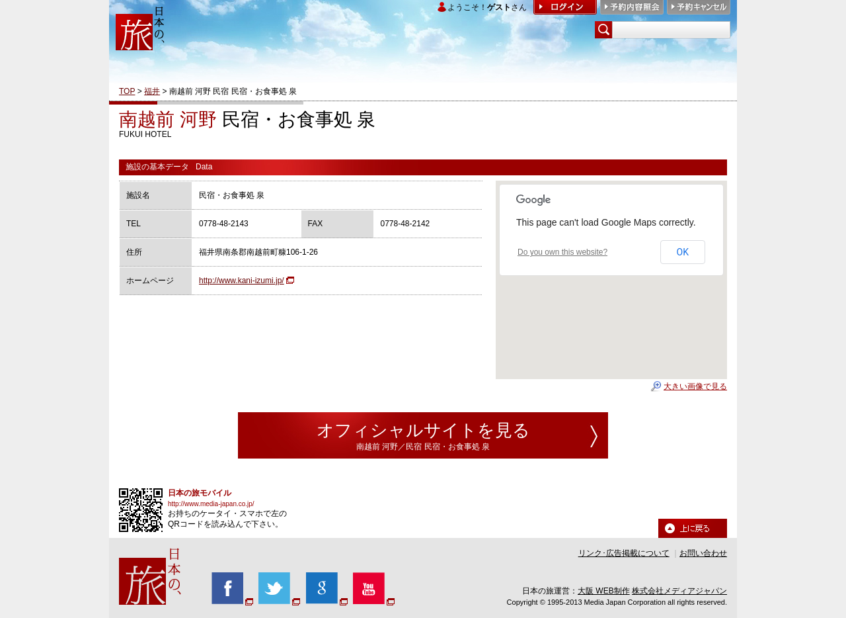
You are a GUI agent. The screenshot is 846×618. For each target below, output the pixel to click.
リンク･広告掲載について (624, 553)
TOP (127, 91)
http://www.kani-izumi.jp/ (241, 280)
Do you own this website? (562, 252)
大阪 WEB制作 (604, 591)
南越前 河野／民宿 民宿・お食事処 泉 (423, 446)
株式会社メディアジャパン (679, 591)
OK (683, 252)
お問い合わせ (703, 553)
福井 (152, 91)
